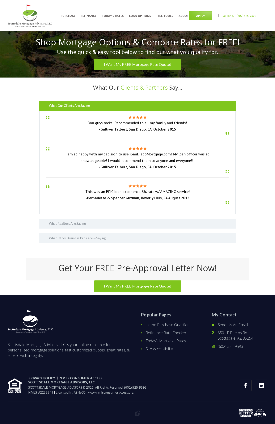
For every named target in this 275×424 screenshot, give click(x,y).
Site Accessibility (159, 348)
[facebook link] (246, 385)
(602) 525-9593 (246, 15)
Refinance (88, 16)
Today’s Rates (113, 16)
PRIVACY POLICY (41, 378)
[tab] (137, 106)
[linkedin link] (261, 385)
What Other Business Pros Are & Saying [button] (77, 238)
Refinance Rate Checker (166, 332)
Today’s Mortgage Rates (166, 340)
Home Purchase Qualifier (167, 324)
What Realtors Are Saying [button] (67, 223)
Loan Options (140, 16)
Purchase (68, 16)
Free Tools (164, 16)
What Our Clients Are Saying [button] (69, 106)
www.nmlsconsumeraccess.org (111, 392)
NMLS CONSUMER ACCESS (80, 378)
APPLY (200, 16)
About (184, 16)
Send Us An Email (233, 324)
